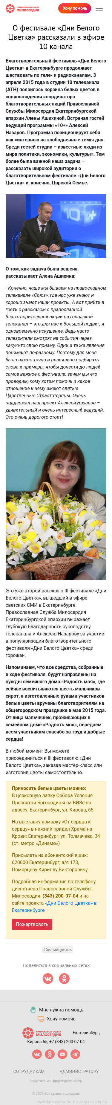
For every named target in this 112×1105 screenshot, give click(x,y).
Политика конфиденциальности (56, 1081)
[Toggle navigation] (99, 8)
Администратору (79, 1071)
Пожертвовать (32, 924)
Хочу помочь (75, 8)
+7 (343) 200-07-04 (67, 1041)
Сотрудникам (29, 1071)
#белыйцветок (57, 949)
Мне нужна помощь (56, 1009)
